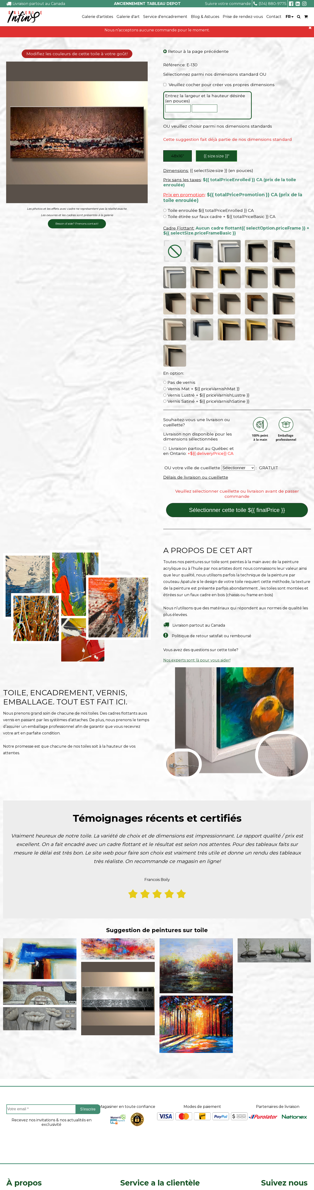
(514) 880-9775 (269, 3)
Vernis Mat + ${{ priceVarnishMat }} (201, 308)
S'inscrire (88, 1029)
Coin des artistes (21, 1125)
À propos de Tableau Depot (32, 1117)
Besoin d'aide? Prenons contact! (76, 224)
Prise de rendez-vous (243, 16)
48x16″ (177, 156)
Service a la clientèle (160, 1103)
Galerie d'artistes (97, 16)
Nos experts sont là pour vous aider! (196, 580)
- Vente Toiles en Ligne (61, 1179)
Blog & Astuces (205, 16)
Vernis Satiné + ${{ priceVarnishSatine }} (206, 321)
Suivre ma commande (141, 1125)
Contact (273, 16)
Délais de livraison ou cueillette (195, 397)
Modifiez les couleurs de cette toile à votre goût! (77, 54)
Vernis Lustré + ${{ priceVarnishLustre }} (206, 315)
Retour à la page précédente (196, 51)
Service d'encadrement (165, 16)
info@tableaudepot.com (284, 1156)
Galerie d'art (128, 16)
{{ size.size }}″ (217, 156)
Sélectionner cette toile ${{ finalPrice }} (237, 430)
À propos (24, 1103)
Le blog (13, 1150)
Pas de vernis (179, 302)
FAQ (10, 1133)
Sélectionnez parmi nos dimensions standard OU (214, 74)
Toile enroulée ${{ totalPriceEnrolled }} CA (208, 211)
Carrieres (14, 1142)
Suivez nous (284, 1103)
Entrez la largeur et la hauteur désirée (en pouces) (205, 99)
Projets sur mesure (138, 1117)
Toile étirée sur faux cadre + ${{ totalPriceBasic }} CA (219, 217)
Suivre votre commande (228, 3)
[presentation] (51, 1062)
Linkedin (284, 1145)
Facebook (284, 1119)
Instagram (284, 1132)
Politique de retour (138, 1142)
